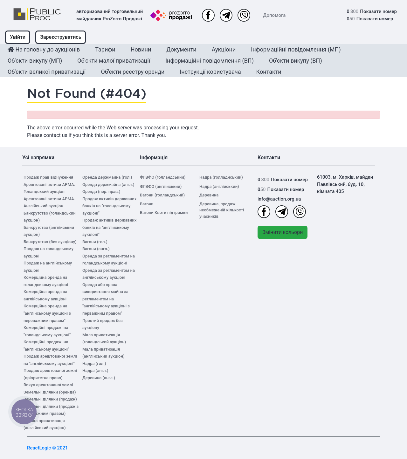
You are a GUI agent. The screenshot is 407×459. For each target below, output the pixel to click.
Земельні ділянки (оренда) (50, 392)
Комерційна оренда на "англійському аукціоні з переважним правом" (47, 313)
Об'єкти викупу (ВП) (295, 60)
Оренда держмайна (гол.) (107, 177)
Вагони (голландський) (162, 195)
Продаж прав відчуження (48, 177)
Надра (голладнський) (221, 177)
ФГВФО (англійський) (161, 186)
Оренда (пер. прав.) (101, 191)
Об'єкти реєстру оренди (133, 71)
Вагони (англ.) (96, 248)
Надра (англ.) (95, 370)
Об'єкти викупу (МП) (35, 60)
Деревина (208, 195)
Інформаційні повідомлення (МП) (296, 49)
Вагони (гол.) (94, 241)
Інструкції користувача (210, 71)
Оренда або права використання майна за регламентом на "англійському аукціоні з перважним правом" (106, 299)
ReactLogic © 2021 (47, 448)
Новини (141, 49)
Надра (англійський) (219, 186)
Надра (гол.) (94, 363)
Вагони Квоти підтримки (164, 212)
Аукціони (224, 49)
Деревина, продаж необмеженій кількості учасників (221, 210)
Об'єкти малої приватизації (113, 60)
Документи (181, 49)
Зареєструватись (60, 37)
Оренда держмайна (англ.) (108, 184)
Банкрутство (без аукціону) (50, 241)
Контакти (268, 71)
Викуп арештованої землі (48, 384)
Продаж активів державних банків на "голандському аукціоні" (109, 206)
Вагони (147, 204)
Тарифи (105, 49)
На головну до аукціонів (44, 49)
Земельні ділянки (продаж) (50, 399)
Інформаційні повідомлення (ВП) (209, 60)
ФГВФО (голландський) (162, 177)
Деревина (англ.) (98, 377)
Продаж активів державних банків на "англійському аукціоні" (109, 227)
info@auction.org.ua (279, 199)
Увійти (17, 37)
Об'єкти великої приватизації (47, 71)
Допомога (274, 15)
